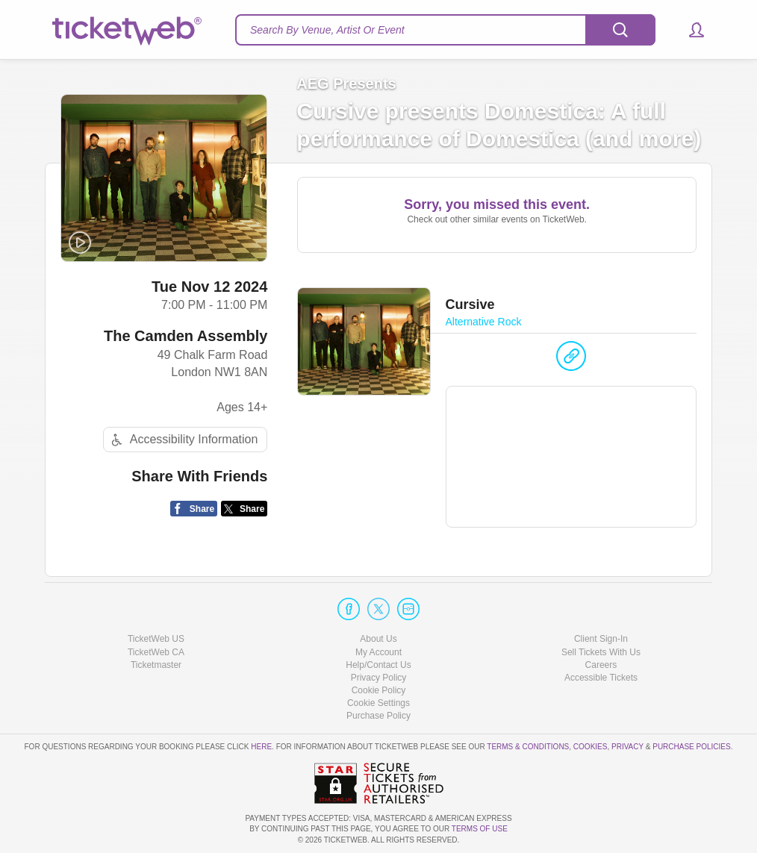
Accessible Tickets (601, 677)
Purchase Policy (378, 715)
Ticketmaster (156, 665)
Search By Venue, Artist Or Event (327, 30)
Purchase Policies (691, 747)
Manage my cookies (379, 703)
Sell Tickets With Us (601, 652)
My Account (378, 652)
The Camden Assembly (185, 336)
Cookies (590, 747)
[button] (689, 30)
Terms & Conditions (528, 747)
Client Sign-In (601, 639)
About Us (378, 639)
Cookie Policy (379, 690)
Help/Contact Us (378, 665)
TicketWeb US (156, 639)
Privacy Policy (379, 677)
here (261, 747)
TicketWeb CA (156, 652)
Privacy (627, 747)
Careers (601, 665)
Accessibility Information (183, 440)
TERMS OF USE (480, 829)
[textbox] (445, 30)
